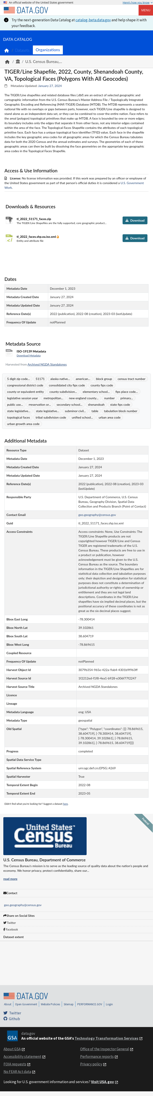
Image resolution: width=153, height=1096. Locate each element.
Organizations (48, 49)
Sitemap (69, 1004)
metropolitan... (53, 398)
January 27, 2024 (50, 86)
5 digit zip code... (18, 379)
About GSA (12, 1049)
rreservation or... (40, 404)
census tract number (131, 379)
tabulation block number (120, 411)
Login (109, 1004)
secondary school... (69, 404)
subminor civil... (75, 411)
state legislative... (18, 411)
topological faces (18, 417)
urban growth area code (23, 424)
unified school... (82, 417)
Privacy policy (91, 1064)
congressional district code (25, 385)
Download (135, 220)
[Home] (26, 10)
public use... (15, 404)
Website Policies (50, 1004)
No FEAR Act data (17, 1071)
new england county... (84, 398)
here (65, 803)
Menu (145, 10)
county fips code (102, 385)
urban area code (110, 417)
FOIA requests (15, 1064)
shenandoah (96, 404)
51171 (40, 379)
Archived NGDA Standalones (47, 364)
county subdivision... (63, 392)
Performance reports (97, 1056)
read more (10, 879)
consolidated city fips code (67, 385)
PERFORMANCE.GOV (89, 1004)
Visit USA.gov (102, 1081)
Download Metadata (29, 355)
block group (104, 379)
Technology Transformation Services (106, 1038)
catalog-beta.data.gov (93, 20)
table (94, 411)
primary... (126, 398)
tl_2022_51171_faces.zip (34, 219)
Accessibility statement (22, 1056)
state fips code (120, 404)
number (109, 398)
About (7, 1004)
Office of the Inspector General (104, 1049)
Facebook (10, 929)
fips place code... (126, 392)
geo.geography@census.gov (23, 905)
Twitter (9, 923)
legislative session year (22, 398)
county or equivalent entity (25, 392)
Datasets (22, 50)
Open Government (26, 1004)
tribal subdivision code (51, 417)
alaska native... (60, 379)
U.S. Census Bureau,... (43, 61)
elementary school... (96, 392)
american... (83, 379)
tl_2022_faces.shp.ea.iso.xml (37, 236)
